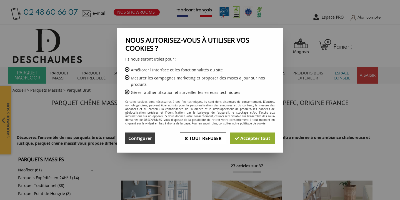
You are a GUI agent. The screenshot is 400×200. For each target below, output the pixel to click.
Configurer (140, 138)
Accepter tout (252, 138)
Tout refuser (203, 138)
